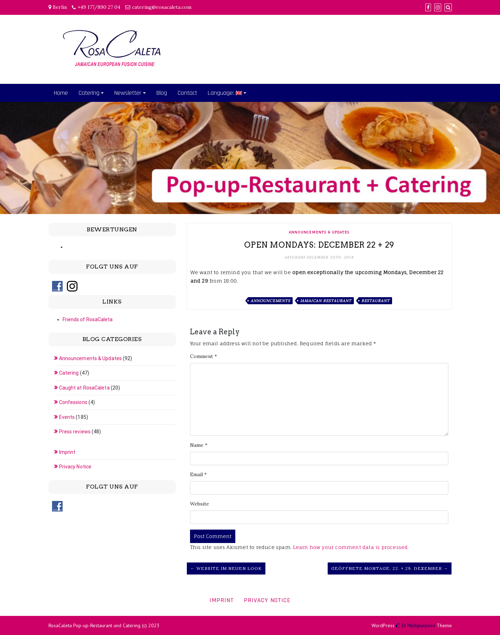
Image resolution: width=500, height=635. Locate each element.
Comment (203, 356)
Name (198, 445)
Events (67, 417)
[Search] (448, 7)
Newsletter (127, 93)
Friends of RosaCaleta (88, 319)
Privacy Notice (75, 466)
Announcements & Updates (319, 232)
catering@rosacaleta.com (161, 7)
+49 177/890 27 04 (98, 7)
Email (198, 474)
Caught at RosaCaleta (84, 388)
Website (199, 504)
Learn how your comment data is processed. (351, 547)
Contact (187, 93)
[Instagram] (437, 7)
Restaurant (375, 300)
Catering (89, 93)
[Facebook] (428, 7)
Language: (225, 93)
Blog (161, 93)
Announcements (270, 300)
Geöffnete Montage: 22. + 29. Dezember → (389, 568)
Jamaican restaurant (325, 300)
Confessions (73, 402)
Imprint (67, 452)
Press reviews (75, 431)
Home (61, 93)
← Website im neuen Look (226, 568)
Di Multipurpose (415, 625)
